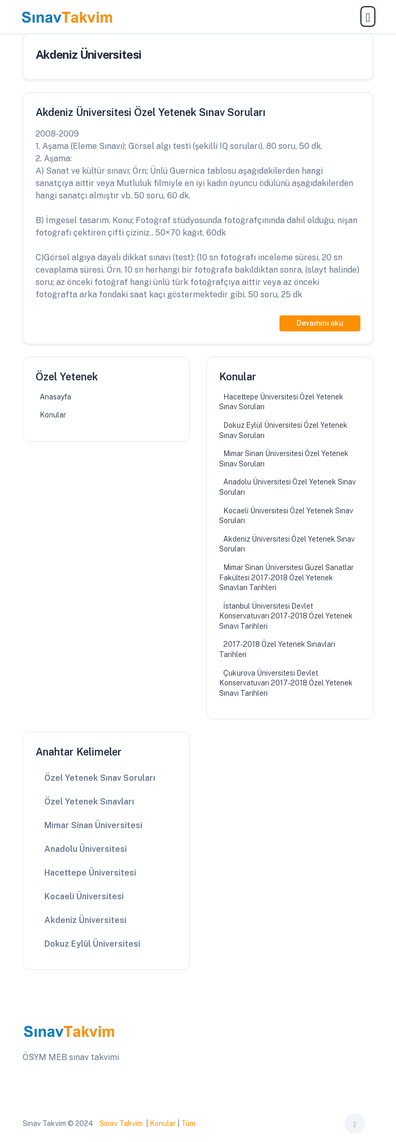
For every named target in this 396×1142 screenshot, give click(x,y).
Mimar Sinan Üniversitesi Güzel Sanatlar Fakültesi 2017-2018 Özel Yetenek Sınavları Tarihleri (286, 577)
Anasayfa (55, 397)
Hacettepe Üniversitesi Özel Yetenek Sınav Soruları (281, 402)
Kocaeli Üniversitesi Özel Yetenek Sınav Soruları (286, 516)
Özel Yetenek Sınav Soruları (99, 778)
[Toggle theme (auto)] (354, 1123)
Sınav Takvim (121, 1123)
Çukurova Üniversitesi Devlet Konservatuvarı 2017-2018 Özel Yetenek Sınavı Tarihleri (286, 683)
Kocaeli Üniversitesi (84, 896)
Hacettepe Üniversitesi (90, 873)
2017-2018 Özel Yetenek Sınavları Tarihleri (277, 649)
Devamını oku (319, 323)
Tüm (188, 1123)
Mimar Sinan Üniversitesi (93, 825)
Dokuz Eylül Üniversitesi (92, 944)
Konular (53, 415)
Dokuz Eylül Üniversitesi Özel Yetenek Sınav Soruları (283, 430)
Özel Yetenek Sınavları (89, 802)
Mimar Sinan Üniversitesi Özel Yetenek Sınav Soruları (284, 458)
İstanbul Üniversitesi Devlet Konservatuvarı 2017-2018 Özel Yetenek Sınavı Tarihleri (286, 616)
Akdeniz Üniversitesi (85, 920)
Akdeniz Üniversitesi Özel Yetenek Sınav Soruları (287, 544)
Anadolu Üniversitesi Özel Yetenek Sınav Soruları (287, 487)
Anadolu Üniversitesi (85, 849)
